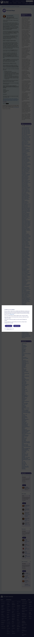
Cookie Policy (12, 314)
